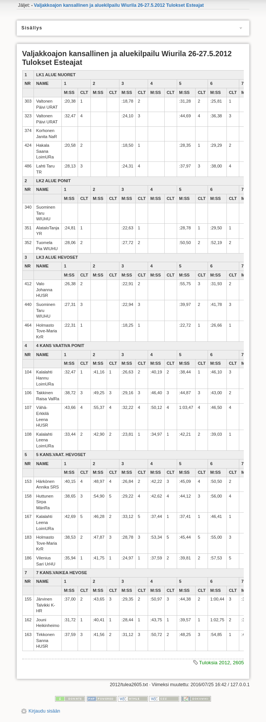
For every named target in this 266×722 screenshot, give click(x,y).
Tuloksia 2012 (214, 662)
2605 (238, 662)
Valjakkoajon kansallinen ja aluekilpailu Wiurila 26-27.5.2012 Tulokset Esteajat (119, 5)
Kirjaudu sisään (44, 711)
